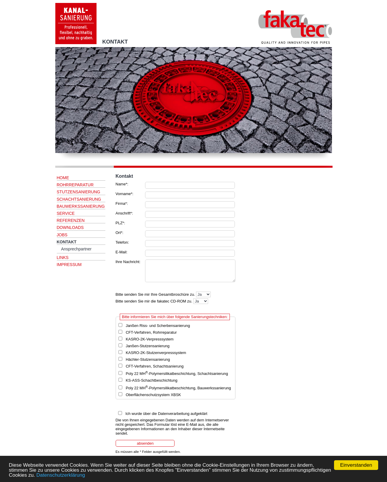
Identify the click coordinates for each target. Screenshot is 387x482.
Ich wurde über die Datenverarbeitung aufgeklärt (166, 413)
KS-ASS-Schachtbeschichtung (151, 380)
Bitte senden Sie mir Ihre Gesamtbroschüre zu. (155, 294)
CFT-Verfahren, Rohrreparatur (151, 332)
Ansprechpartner (76, 249)
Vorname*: (125, 194)
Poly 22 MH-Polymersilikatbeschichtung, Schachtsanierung (177, 373)
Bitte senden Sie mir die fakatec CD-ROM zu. (154, 301)
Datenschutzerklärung (60, 475)
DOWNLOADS (70, 227)
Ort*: (120, 232)
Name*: (122, 184)
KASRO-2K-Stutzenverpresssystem (156, 352)
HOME (63, 177)
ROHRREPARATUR (75, 184)
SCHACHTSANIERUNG (79, 199)
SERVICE (66, 213)
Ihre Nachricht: (128, 262)
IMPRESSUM (69, 264)
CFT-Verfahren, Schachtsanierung (155, 366)
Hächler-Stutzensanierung (148, 359)
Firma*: (122, 203)
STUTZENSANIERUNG (78, 192)
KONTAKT (67, 242)
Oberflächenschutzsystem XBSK (153, 395)
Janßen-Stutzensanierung (148, 346)
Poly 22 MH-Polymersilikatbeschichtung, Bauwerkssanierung (178, 388)
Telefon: (122, 242)
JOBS (62, 234)
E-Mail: (121, 252)
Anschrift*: (124, 213)
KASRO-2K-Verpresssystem (150, 339)
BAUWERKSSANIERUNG (81, 206)
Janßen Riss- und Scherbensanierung (158, 325)
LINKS (63, 257)
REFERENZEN (71, 220)
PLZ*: (120, 223)
